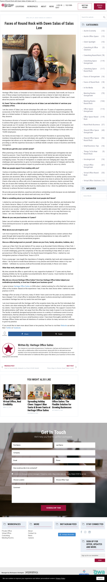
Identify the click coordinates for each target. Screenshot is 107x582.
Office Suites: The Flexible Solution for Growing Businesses (61, 404)
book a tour (99, 6)
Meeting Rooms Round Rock (89, 102)
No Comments (48, 18)
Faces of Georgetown (92, 76)
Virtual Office (6, 533)
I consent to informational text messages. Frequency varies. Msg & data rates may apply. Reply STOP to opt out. (49, 474)
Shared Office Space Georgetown (91, 131)
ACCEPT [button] (100, 578)
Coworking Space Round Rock (90, 70)
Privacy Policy (60, 578)
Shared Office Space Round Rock (91, 139)
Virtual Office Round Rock (91, 174)
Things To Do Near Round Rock (90, 152)
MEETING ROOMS (85, 6)
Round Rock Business (92, 125)
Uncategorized (89, 159)
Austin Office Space (91, 36)
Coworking (6, 536)
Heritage (8, 6)
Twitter (8, 328)
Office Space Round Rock (91, 118)
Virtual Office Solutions (92, 180)
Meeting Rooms (8, 538)
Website (64, 326)
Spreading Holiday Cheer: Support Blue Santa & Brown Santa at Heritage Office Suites (39, 406)
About (30, 531)
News (30, 536)
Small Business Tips (91, 146)
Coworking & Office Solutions (91, 48)
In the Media (88, 88)
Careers (31, 538)
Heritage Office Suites (22, 286)
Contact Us (32, 533)
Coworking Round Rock (92, 55)
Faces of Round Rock (91, 82)
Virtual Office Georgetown (88, 166)
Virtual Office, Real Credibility (12, 403)
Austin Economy (90, 31)
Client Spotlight (89, 42)
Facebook (17, 328)
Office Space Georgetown (88, 110)
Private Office (7, 531)
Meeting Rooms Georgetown (89, 94)
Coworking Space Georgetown (90, 62)
